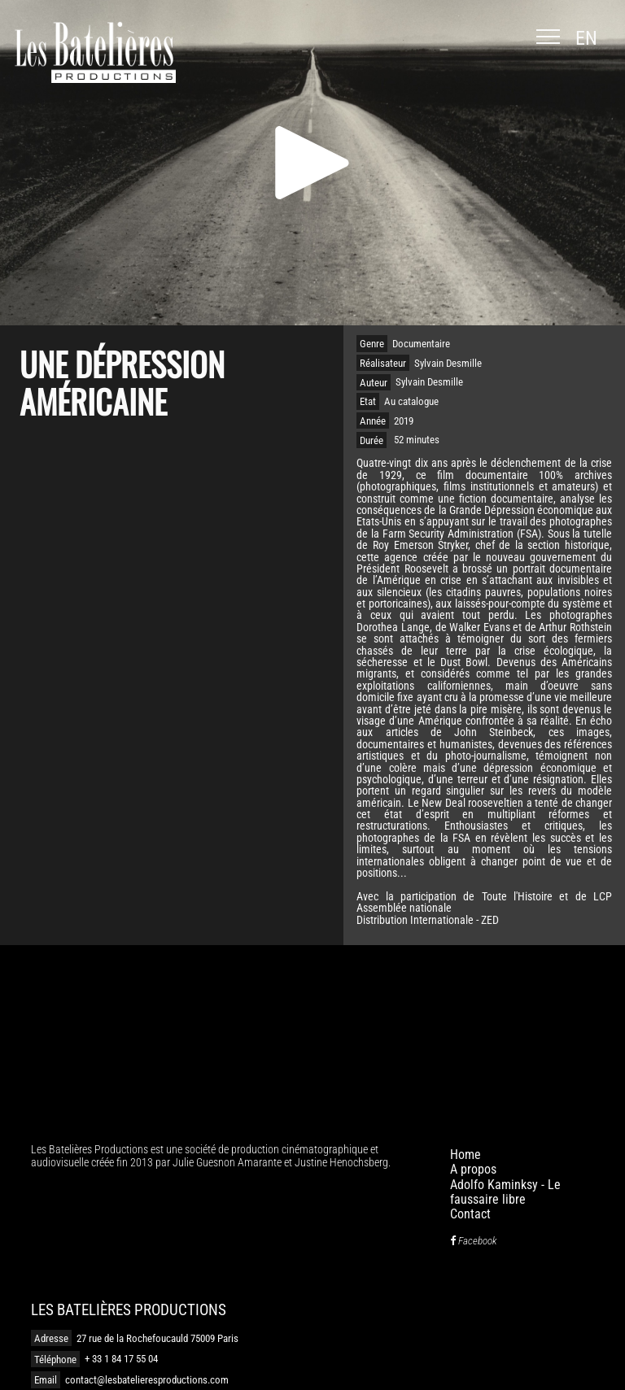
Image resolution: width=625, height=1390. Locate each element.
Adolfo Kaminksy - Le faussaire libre (505, 1192)
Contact (470, 1214)
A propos (473, 1169)
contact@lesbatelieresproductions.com (147, 1380)
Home (465, 1154)
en (586, 38)
